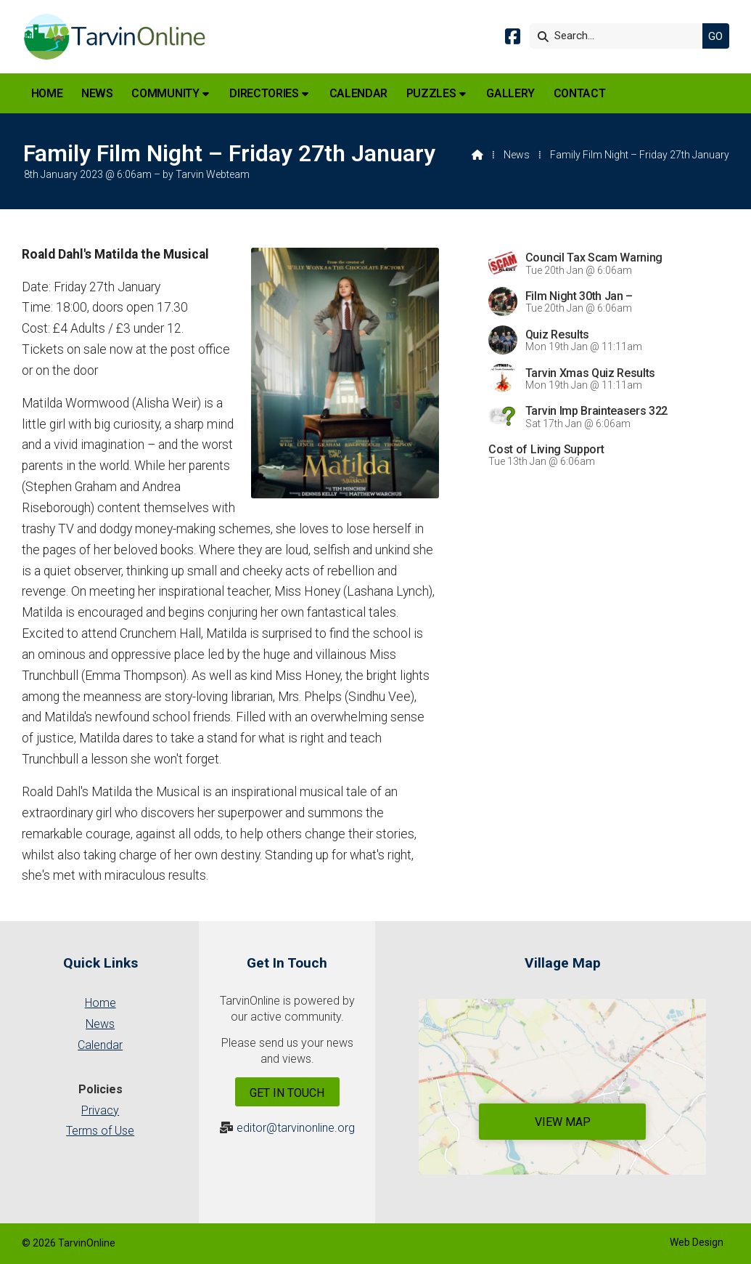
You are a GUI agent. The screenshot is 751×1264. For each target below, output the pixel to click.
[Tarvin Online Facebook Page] (512, 39)
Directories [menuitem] (263, 93)
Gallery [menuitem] (510, 93)
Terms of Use (100, 1131)
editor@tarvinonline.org (296, 1128)
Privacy (100, 1110)
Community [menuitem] (165, 93)
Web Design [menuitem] (696, 1242)
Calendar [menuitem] (358, 93)
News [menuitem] (97, 93)
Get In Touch (287, 1093)
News (517, 155)
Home (100, 1003)
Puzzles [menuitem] (431, 93)
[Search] (619, 36)
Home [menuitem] (47, 93)
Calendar (100, 1045)
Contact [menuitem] (580, 93)
